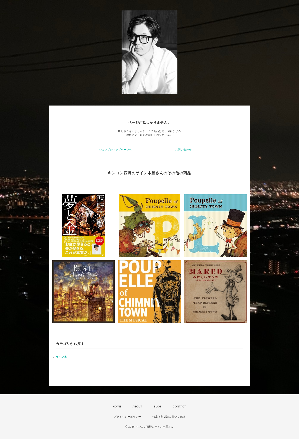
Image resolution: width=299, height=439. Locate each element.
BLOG (157, 406)
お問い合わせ (183, 149)
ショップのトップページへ (115, 149)
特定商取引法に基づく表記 (169, 416)
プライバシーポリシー (127, 416)
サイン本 (61, 356)
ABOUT (137, 406)
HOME (117, 406)
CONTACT (179, 406)
